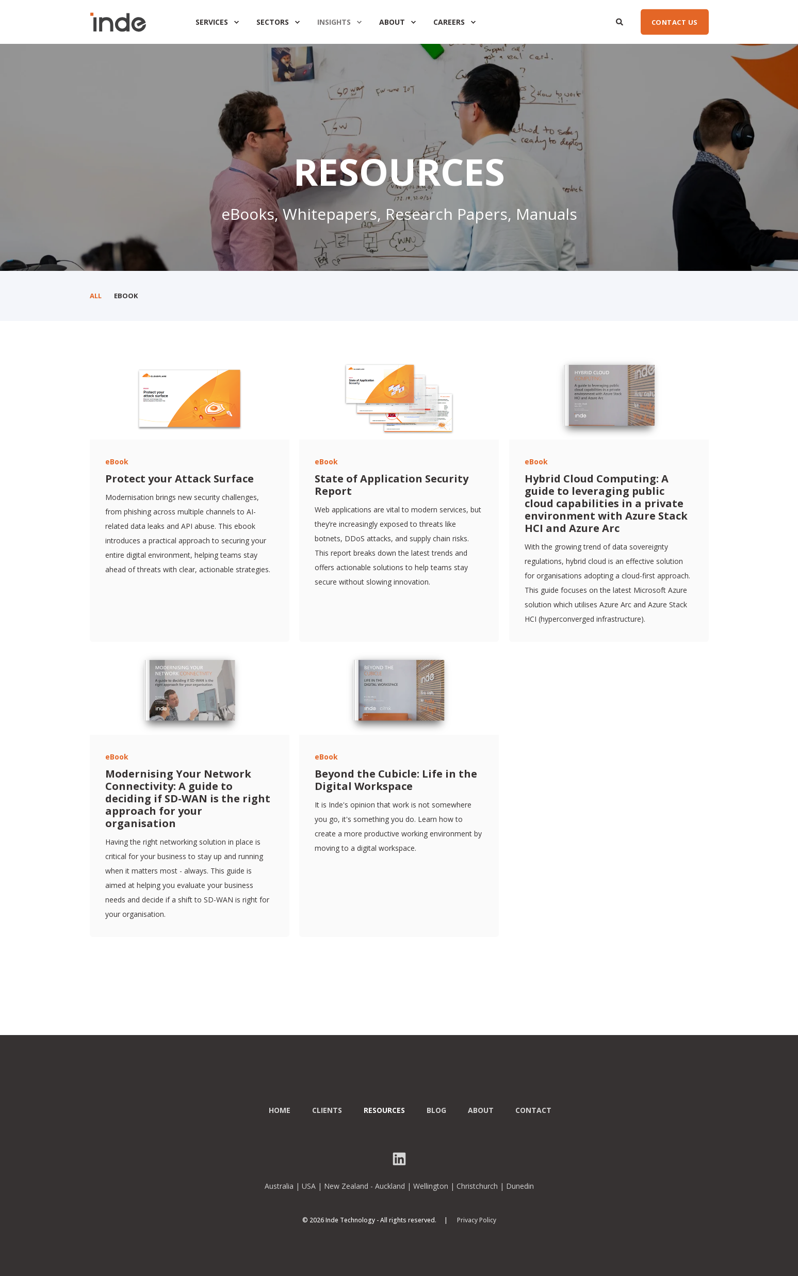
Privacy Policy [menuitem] (476, 1220)
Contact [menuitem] (533, 1110)
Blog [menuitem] (436, 1110)
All (96, 295)
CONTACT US (675, 21)
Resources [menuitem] (384, 1110)
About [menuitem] (481, 1110)
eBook (126, 295)
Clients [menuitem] (327, 1110)
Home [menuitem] (279, 1110)
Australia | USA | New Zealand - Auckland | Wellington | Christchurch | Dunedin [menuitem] (399, 1186)
